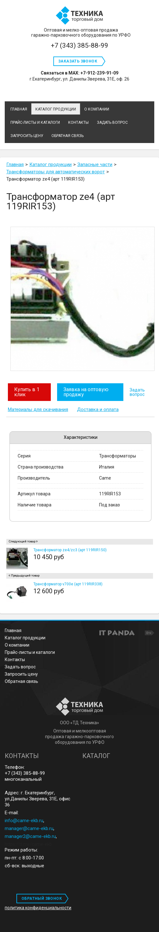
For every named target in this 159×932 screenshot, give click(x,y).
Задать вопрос (137, 392)
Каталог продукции (55, 109)
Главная (13, 630)
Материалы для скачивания (38, 409)
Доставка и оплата (98, 409)
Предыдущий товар (25, 575)
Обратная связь (21, 681)
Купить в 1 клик (26, 391)
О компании (17, 645)
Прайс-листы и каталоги (30, 652)
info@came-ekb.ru (24, 820)
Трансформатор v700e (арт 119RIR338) (68, 584)
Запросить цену (21, 674)
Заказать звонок (77, 61)
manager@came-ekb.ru (29, 828)
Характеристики (80, 437)
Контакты (15, 659)
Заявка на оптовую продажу (86, 391)
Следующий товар (22, 541)
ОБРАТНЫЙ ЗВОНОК (41, 898)
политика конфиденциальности (38, 907)
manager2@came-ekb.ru (30, 836)
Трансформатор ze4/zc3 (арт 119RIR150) (70, 550)
